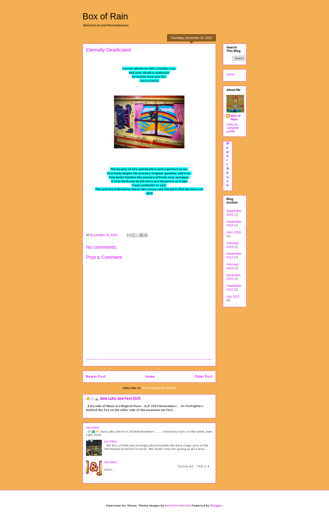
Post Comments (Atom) (159, 388)
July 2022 (233, 296)
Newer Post (95, 376)
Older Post (203, 376)
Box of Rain (105, 16)
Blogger (216, 505)
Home (150, 376)
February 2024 (232, 245)
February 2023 (232, 266)
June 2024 (233, 232)
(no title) (92, 427)
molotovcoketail (177, 505)
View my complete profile (232, 128)
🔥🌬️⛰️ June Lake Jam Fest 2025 (113, 398)
